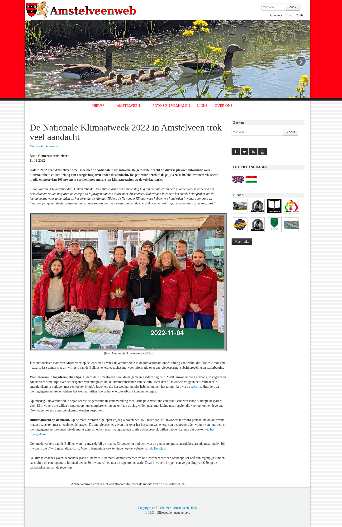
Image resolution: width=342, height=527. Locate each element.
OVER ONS (224, 105)
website (196, 386)
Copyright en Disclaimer (154, 508)
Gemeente (51, 146)
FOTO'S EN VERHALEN (171, 105)
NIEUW (98, 105)
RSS (194, 508)
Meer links (242, 241)
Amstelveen (181, 508)
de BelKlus (157, 448)
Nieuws (35, 146)
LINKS (202, 105)
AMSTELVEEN (128, 105)
